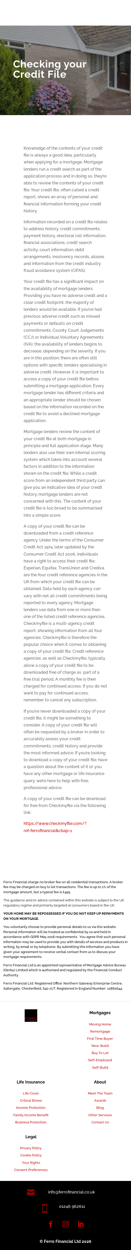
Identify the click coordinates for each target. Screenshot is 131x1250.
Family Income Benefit (31, 1115)
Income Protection (30, 1108)
